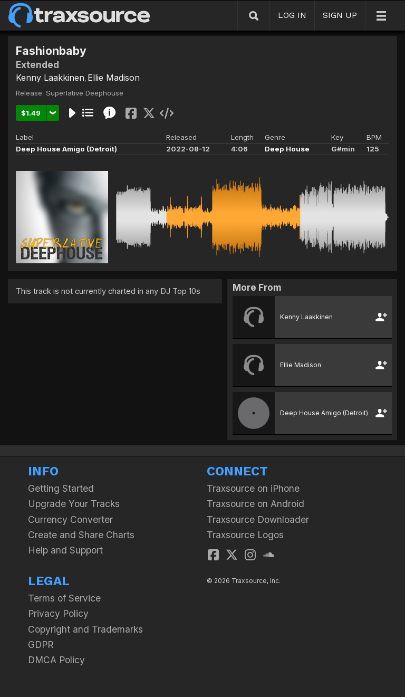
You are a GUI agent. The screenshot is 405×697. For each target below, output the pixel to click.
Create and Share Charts (81, 534)
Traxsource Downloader (258, 519)
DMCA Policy (56, 659)
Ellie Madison (114, 77)
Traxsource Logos (245, 534)
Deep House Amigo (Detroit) (66, 149)
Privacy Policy (58, 613)
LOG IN (292, 15)
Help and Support (65, 550)
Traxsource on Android (255, 503)
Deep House (287, 149)
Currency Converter (70, 519)
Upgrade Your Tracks (74, 503)
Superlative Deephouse (84, 93)
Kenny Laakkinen (50, 77)
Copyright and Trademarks (85, 629)
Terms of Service (64, 598)
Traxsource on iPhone (253, 488)
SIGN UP (340, 15)
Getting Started (61, 488)
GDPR (41, 644)
